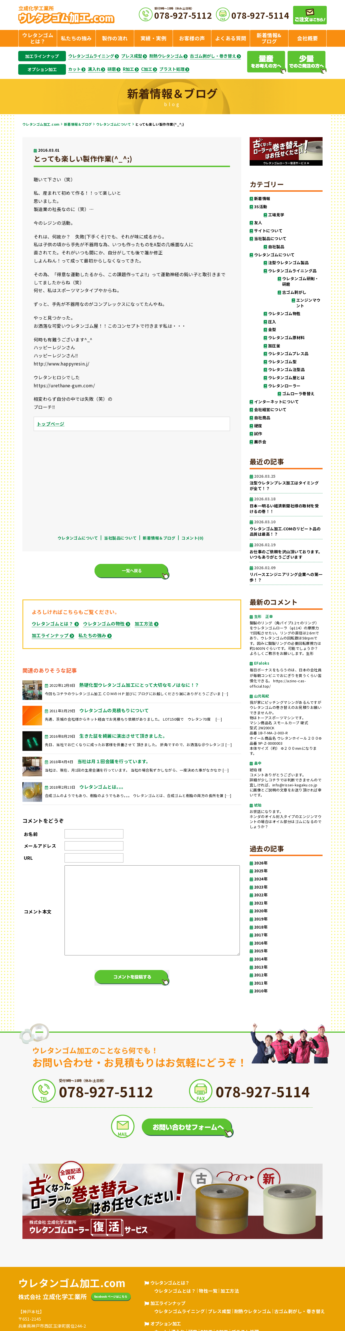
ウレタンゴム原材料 (286, 337)
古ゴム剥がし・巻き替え (213, 56)
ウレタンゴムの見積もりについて (114, 710)
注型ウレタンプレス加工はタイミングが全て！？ (286, 482)
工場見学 (276, 214)
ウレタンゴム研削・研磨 (300, 281)
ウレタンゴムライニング (91, 56)
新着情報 (262, 198)
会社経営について (270, 409)
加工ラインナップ (42, 56)
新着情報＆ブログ (78, 124)
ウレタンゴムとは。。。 (102, 786)
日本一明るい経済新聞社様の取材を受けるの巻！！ (286, 505)
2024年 (261, 879)
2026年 (261, 863)
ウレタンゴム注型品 (286, 369)
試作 (258, 433)
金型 (272, 329)
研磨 (111, 69)
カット (74, 69)
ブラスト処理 (172, 69)
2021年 (261, 903)
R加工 (128, 69)
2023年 (261, 887)
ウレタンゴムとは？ (52, 623)
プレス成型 (131, 56)
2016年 (261, 943)
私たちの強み (92, 635)
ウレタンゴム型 (282, 361)
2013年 (261, 967)
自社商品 (262, 417)
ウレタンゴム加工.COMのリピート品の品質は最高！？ (286, 528)
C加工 (146, 69)
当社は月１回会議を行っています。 (114, 761)
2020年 (261, 910)
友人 (258, 222)
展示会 (260, 441)
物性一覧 (208, 1290)
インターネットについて (276, 401)
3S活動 (260, 206)
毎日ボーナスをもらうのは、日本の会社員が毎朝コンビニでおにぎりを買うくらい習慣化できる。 (285, 675)
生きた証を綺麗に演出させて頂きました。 (123, 735)
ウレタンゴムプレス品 (288, 353)
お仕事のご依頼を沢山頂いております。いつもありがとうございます (286, 551)
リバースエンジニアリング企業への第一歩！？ (286, 574)
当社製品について (120, 538)
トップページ (51, 423)
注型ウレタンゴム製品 (288, 262)
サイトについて (268, 230)
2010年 (261, 990)
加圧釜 (274, 345)
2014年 (261, 959)
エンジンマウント (308, 302)
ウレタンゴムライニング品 (292, 270)
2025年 (261, 870)
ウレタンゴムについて (113, 124)
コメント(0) (192, 538)
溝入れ (94, 69)
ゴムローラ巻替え (298, 393)
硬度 (258, 425)
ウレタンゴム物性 (284, 313)
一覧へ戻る (132, 570)
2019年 (261, 919)
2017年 (261, 935)
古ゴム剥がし (294, 292)
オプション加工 (42, 69)
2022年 (261, 895)
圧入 (272, 321)
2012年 (261, 975)
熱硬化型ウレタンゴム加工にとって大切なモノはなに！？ (139, 684)
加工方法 (144, 623)
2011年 (261, 983)
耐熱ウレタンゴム (166, 56)
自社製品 (276, 246)
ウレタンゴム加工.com (41, 124)
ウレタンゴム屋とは (286, 377)
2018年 (261, 927)
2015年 (261, 950)
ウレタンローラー (284, 385)
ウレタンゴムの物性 (104, 623)
